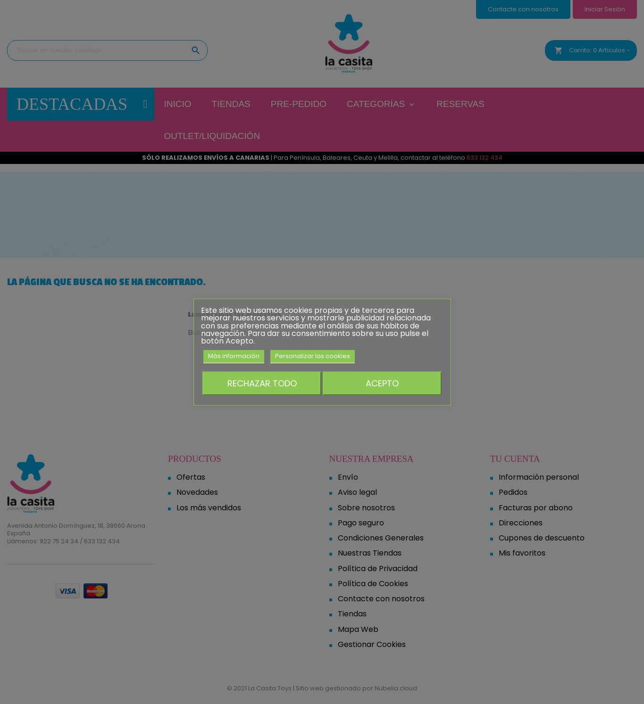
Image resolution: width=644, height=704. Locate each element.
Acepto (382, 383)
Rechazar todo (262, 383)
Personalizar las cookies (312, 356)
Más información (233, 356)
